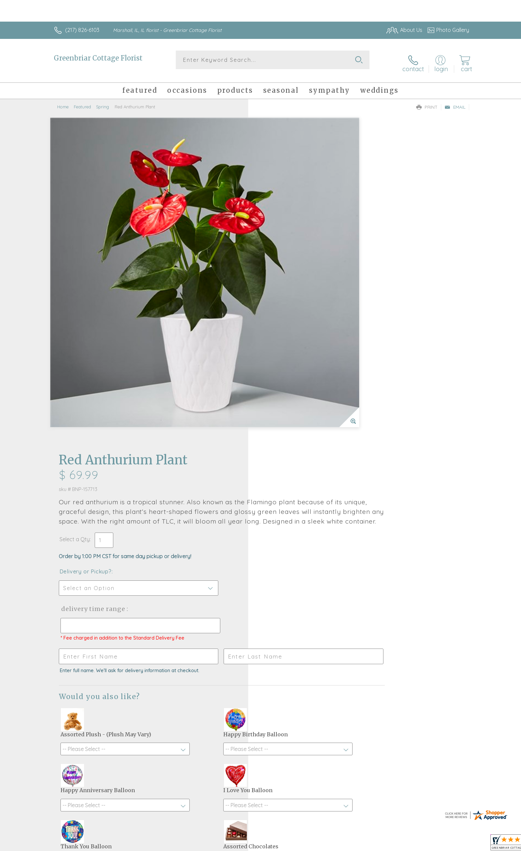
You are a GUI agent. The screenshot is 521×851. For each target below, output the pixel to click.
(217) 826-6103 (82, 30)
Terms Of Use (324, 844)
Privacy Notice (363, 844)
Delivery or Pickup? (287, 249)
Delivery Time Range (294, 287)
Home (63, 101)
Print (427, 102)
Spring (102, 101)
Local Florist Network (410, 844)
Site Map (451, 844)
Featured (82, 101)
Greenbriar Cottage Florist (98, 58)
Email (455, 102)
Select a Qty (276, 217)
